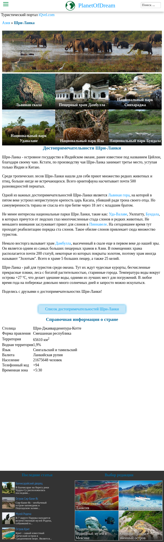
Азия (6, 23)
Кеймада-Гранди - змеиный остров (134, 535)
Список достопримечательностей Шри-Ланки (82, 309)
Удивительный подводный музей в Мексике (91, 533)
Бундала (152, 214)
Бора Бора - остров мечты (140, 508)
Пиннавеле (98, 224)
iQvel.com (46, 15)
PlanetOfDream (96, 5)
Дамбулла (63, 243)
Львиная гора (119, 195)
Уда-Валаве (118, 214)
